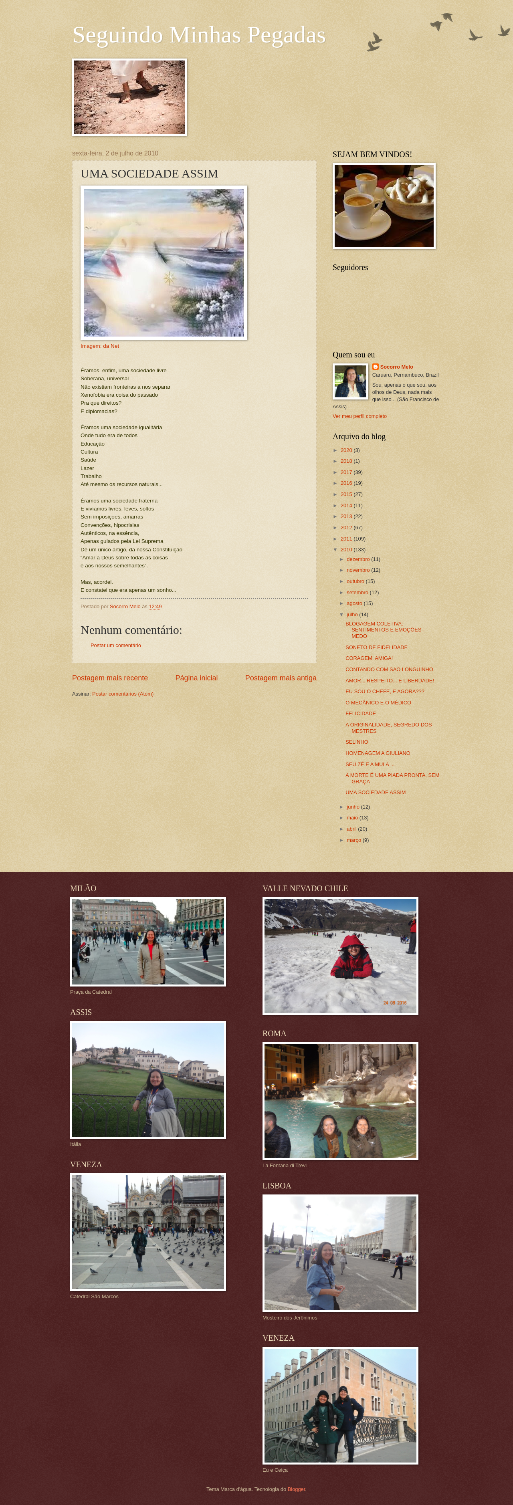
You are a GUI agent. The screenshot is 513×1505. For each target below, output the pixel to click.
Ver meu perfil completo (360, 416)
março (354, 840)
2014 (347, 505)
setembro (358, 592)
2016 (347, 483)
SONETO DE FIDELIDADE (376, 647)
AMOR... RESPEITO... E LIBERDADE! (389, 681)
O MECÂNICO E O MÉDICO (378, 703)
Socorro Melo (396, 367)
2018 (347, 461)
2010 (347, 550)
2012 (347, 528)
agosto (355, 603)
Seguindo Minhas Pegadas (199, 34)
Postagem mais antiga (281, 678)
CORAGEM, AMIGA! (369, 658)
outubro (356, 581)
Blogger (296, 1489)
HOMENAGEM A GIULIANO (377, 753)
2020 (347, 450)
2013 (347, 516)
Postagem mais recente (110, 678)
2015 (347, 494)
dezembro (359, 559)
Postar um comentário (116, 645)
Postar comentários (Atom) (122, 694)
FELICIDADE (360, 713)
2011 (347, 539)
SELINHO (356, 742)
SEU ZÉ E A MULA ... (369, 764)
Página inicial (196, 678)
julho (353, 614)
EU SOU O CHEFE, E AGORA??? (384, 691)
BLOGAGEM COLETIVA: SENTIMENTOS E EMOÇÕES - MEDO (384, 630)
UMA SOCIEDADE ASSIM (375, 792)
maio (353, 818)
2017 (347, 472)
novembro (359, 570)
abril (352, 829)
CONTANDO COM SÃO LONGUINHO (389, 669)
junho (354, 807)
